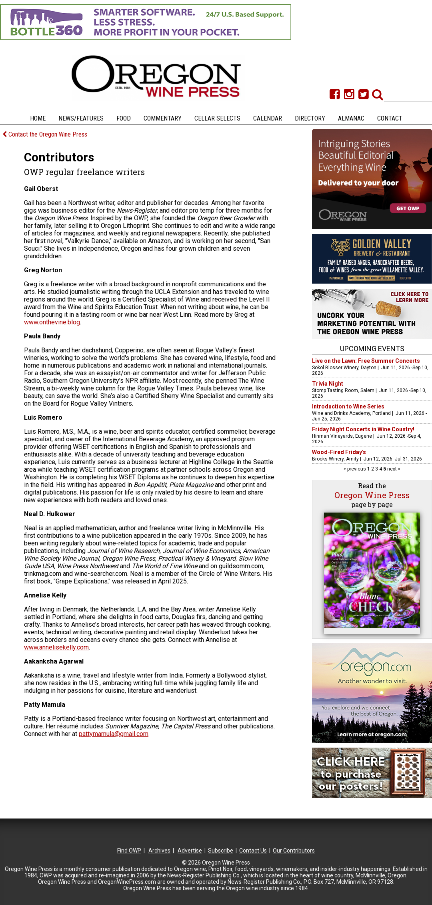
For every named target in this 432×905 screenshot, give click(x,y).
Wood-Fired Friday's (339, 452)
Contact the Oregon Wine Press (44, 134)
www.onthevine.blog (52, 322)
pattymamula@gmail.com (113, 734)
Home (38, 118)
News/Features (81, 118)
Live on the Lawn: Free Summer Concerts (366, 361)
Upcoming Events (372, 348)
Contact (389, 118)
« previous (355, 469)
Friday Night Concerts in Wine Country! (363, 429)
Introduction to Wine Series (348, 406)
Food (123, 118)
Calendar (267, 118)
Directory (310, 118)
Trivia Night (327, 383)
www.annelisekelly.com (56, 647)
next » (393, 469)
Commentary (163, 118)
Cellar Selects (217, 118)
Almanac (351, 118)
